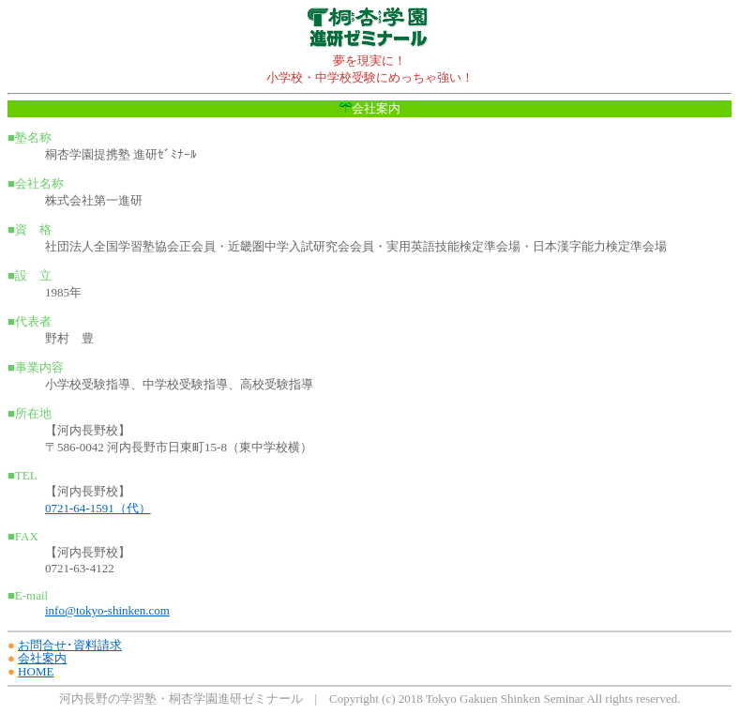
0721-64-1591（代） (98, 508)
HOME (35, 671)
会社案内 (42, 658)
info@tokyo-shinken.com (107, 610)
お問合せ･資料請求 (70, 645)
